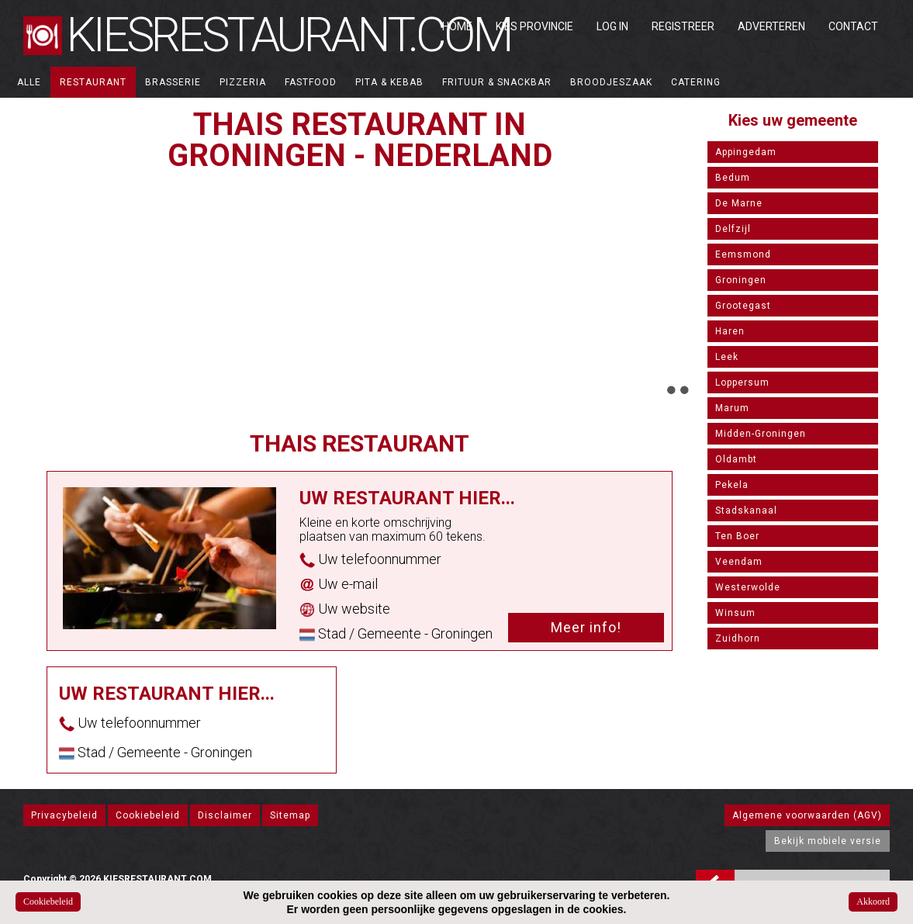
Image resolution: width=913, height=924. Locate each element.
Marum (732, 408)
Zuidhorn (737, 638)
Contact (853, 26)
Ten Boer (737, 536)
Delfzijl (733, 228)
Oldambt (736, 459)
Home (457, 26)
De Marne (739, 203)
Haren (730, 331)
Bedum (732, 177)
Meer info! (586, 627)
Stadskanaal (746, 510)
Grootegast (743, 305)
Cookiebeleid (148, 815)
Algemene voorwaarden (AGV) (807, 815)
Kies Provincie (534, 26)
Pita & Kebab (389, 82)
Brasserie (173, 82)
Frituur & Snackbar (497, 82)
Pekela (732, 484)
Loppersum (742, 382)
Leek (726, 356)
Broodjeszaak (611, 82)
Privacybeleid (64, 815)
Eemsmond (743, 254)
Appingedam (745, 152)
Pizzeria (243, 82)
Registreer (683, 26)
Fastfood (311, 82)
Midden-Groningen (760, 433)
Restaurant (93, 82)
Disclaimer (225, 815)
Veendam (739, 561)
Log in (612, 26)
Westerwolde (747, 587)
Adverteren (771, 26)
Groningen (740, 280)
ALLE (29, 82)
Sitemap (290, 815)
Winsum (735, 612)
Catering (696, 82)
